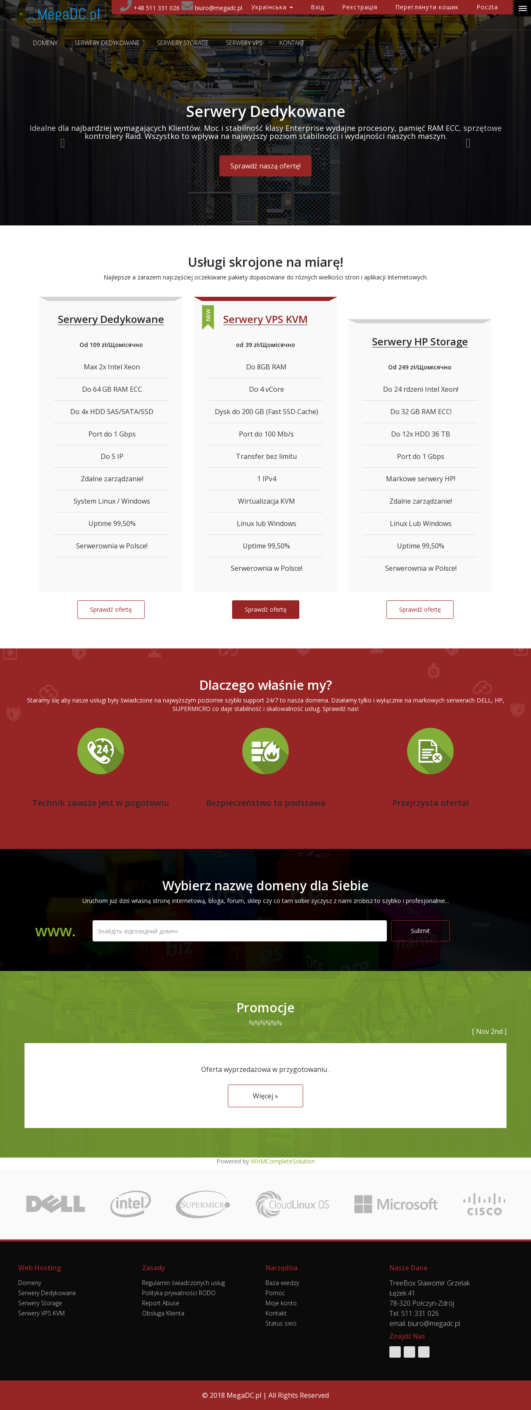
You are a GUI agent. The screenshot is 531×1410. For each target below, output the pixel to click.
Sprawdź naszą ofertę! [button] (265, 166)
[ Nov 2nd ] (489, 1031)
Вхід (317, 7)
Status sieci (281, 1323)
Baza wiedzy (282, 1283)
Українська (272, 7)
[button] (61, 141)
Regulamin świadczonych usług (183, 1283)
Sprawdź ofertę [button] (111, 609)
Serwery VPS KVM (41, 1313)
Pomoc (275, 1293)
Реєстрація (360, 7)
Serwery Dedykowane (107, 43)
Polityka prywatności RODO (179, 1293)
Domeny (45, 43)
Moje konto (281, 1303)
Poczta (487, 7)
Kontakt (291, 43)
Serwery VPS (244, 43)
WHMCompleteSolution (283, 1161)
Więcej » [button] (265, 1096)
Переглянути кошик (427, 7)
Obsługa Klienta (163, 1313)
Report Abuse (160, 1303)
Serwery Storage (183, 43)
